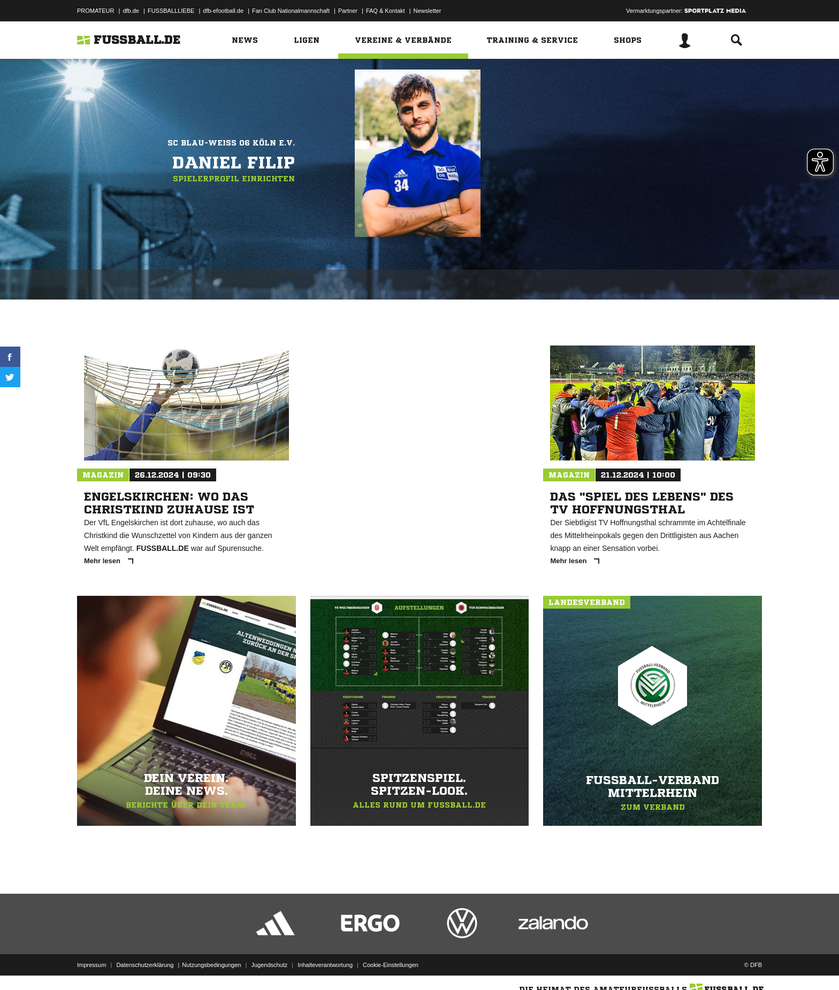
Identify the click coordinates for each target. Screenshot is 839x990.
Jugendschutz (269, 965)
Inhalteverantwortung (325, 965)
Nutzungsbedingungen (211, 965)
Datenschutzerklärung (144, 965)
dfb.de (131, 10)
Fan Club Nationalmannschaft (291, 10)
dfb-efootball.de (223, 10)
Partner (347, 10)
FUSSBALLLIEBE (171, 10)
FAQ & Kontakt (385, 10)
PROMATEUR (95, 10)
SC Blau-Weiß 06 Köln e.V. (231, 143)
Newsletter (427, 10)
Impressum (91, 965)
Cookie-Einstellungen (390, 965)
